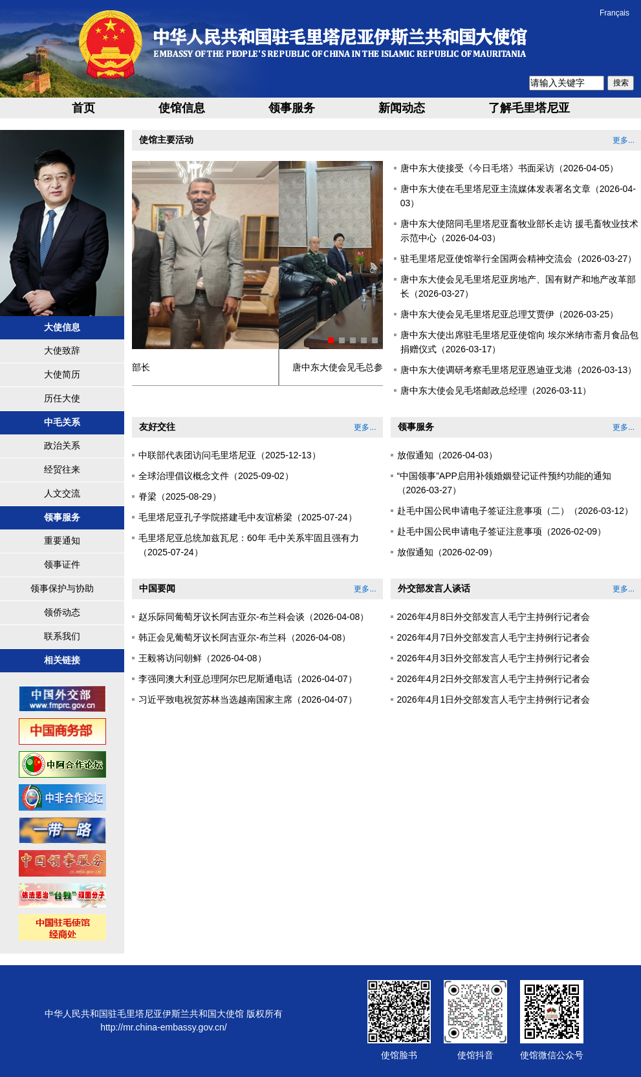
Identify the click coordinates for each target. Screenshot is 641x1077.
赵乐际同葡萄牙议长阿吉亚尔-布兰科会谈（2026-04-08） (253, 617)
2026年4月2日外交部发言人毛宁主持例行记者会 (494, 679)
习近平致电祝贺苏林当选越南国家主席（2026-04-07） (247, 699)
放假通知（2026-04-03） (447, 455)
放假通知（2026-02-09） (447, 552)
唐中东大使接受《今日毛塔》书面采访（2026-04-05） (509, 168)
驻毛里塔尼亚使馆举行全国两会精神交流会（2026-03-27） (518, 258)
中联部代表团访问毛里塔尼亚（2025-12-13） (229, 455)
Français (614, 12)
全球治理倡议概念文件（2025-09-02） (216, 476)
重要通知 (62, 540)
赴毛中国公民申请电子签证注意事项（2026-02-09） (502, 531)
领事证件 (62, 564)
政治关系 (62, 445)
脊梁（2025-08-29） (179, 496)
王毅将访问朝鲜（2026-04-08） (202, 658)
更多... (624, 140)
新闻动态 (401, 107)
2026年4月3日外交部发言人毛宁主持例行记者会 (494, 658)
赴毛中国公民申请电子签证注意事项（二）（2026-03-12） (515, 511)
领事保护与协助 (62, 588)
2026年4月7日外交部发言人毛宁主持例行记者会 (494, 637)
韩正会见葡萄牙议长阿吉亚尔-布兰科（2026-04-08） (244, 637)
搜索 (621, 82)
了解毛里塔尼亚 (529, 107)
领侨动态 (62, 612)
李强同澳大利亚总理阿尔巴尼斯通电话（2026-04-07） (247, 679)
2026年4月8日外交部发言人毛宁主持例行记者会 (494, 617)
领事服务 (291, 107)
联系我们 (62, 636)
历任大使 (62, 398)
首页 (83, 107)
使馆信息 (181, 107)
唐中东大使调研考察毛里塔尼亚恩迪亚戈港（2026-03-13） (518, 370)
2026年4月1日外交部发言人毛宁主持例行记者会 (494, 699)
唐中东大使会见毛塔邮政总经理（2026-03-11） (496, 390)
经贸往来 (62, 469)
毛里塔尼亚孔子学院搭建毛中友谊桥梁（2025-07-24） (247, 517)
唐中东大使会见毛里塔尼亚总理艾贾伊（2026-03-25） (509, 314)
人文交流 (62, 493)
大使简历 (62, 374)
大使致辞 (62, 350)
